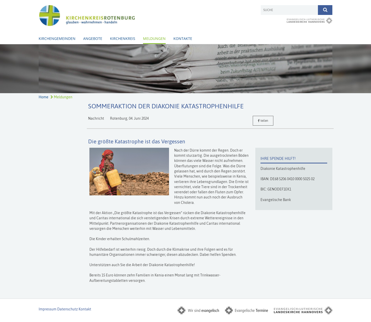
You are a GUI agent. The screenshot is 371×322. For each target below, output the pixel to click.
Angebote (92, 38)
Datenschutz (67, 309)
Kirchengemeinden (57, 38)
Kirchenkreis (122, 38)
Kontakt (85, 309)
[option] (185, 68)
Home (43, 97)
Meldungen (154, 38)
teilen (263, 121)
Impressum (47, 309)
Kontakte (182, 38)
